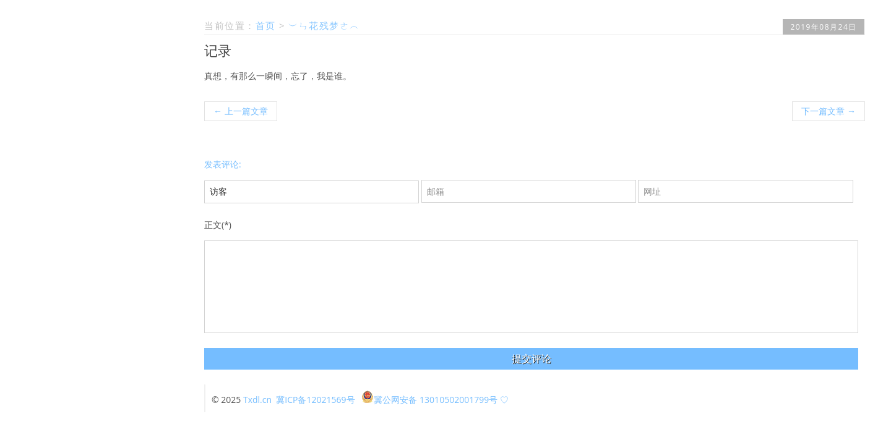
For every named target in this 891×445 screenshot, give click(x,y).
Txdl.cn (257, 399)
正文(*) (217, 225)
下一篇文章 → (828, 111)
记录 (217, 50)
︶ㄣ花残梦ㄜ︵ (324, 25)
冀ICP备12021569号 (315, 399)
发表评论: (222, 164)
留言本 (152, 204)
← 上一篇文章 (240, 111)
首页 (156, 191)
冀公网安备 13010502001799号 (429, 399)
